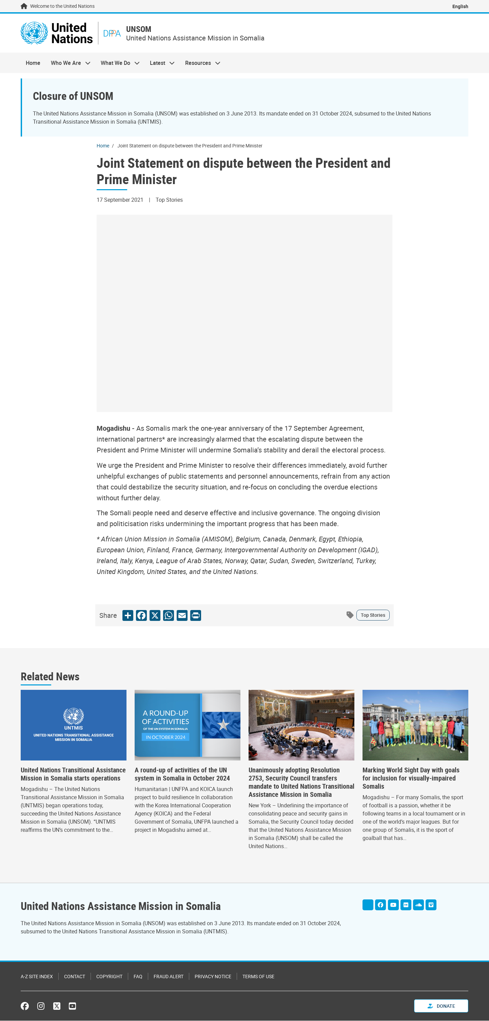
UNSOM (139, 29)
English (460, 6)
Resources (200, 63)
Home (33, 63)
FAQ (138, 976)
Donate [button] (441, 1006)
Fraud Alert (168, 976)
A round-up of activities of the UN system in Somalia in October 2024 (182, 774)
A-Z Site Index (37, 976)
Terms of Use (258, 976)
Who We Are (67, 63)
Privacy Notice (213, 976)
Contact (74, 976)
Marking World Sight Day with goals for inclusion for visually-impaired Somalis (411, 778)
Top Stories (373, 615)
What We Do (118, 63)
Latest (160, 63)
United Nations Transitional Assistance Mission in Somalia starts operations (73, 774)
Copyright (109, 976)
